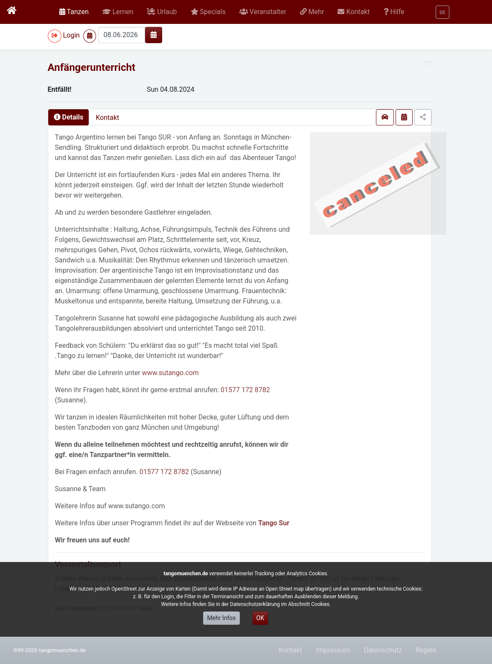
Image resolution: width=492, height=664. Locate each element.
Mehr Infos (221, 617)
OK (260, 617)
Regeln (426, 650)
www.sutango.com (170, 373)
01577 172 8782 (245, 390)
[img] (154, 34)
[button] (118, 11)
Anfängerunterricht (92, 67)
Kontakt (107, 118)
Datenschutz (383, 650)
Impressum (333, 650)
